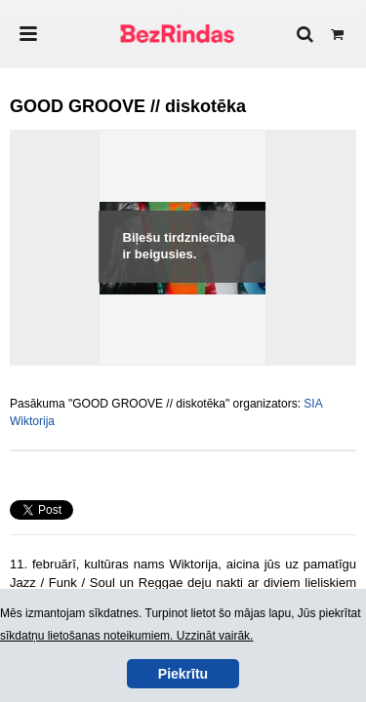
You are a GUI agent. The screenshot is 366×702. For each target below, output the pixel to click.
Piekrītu (183, 674)
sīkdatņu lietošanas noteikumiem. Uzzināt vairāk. (126, 636)
